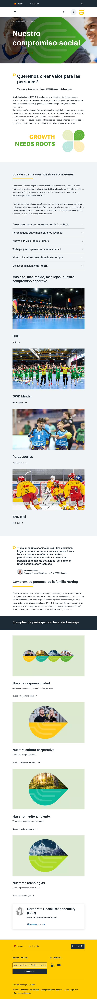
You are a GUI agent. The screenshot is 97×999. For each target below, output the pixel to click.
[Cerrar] (81, 3)
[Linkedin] (52, 965)
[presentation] (34, 3)
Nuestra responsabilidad (24, 21)
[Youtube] (59, 965)
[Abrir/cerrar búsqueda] (63, 12)
